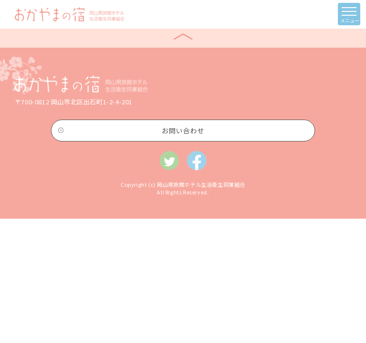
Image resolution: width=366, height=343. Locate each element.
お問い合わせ (183, 130)
